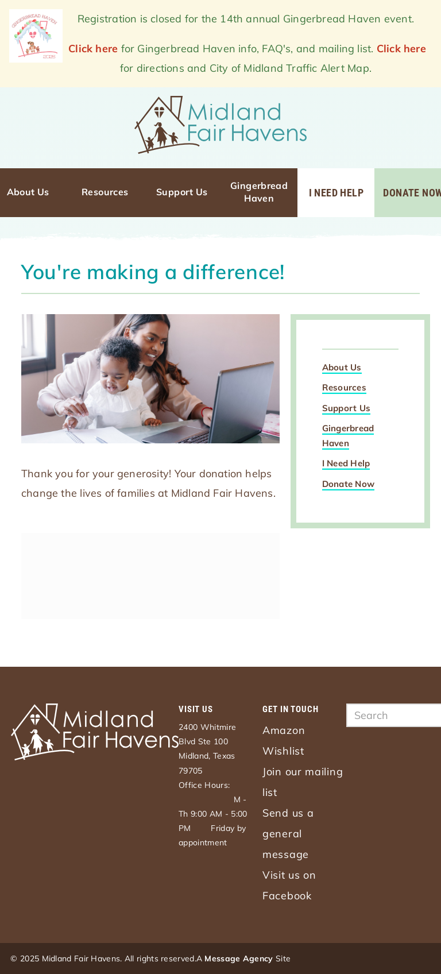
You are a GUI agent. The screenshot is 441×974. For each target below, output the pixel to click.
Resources (105, 192)
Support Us (182, 192)
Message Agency (238, 958)
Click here (93, 48)
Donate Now (348, 483)
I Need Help (336, 193)
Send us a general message (288, 833)
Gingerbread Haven (260, 192)
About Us (28, 192)
